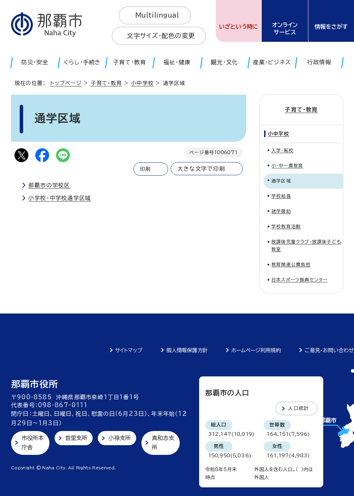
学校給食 (281, 196)
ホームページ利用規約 (256, 350)
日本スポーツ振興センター (299, 280)
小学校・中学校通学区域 (59, 198)
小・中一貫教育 (287, 165)
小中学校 (142, 83)
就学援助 (281, 211)
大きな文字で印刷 (201, 168)
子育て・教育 (106, 83)
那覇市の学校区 (49, 185)
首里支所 (76, 438)
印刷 (145, 168)
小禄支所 (119, 438)
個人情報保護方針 (187, 350)
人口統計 (298, 408)
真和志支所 (163, 442)
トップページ (66, 83)
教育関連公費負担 (291, 264)
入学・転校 (282, 150)
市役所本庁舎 (32, 442)
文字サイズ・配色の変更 (161, 35)
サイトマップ (128, 350)
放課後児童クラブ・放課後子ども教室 (306, 246)
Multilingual (157, 15)
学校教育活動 (286, 226)
